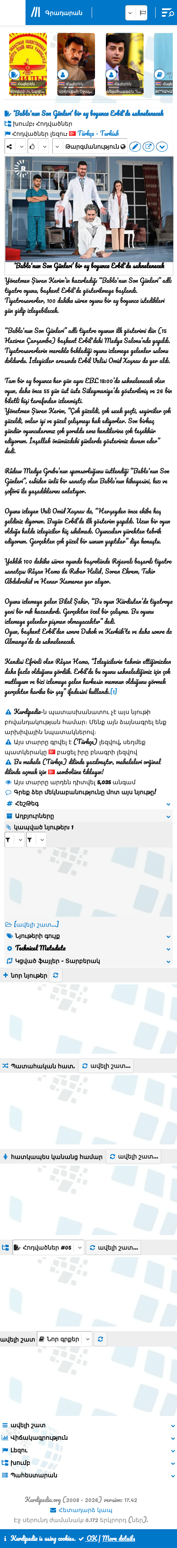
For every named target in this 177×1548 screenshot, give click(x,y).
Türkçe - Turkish (98, 133)
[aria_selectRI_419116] (14, 839)
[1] (113, 691)
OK (87, 1538)
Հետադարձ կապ (81, 1510)
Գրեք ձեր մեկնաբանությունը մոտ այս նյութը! (80, 792)
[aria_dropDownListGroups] (48, 1247)
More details (118, 1538)
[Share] (15, 146)
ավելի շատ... (106, 1065)
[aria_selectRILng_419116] (36, 839)
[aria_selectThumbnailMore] (64, 1339)
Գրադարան (63, 13)
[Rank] (38, 146)
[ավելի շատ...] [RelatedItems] (36, 924)
